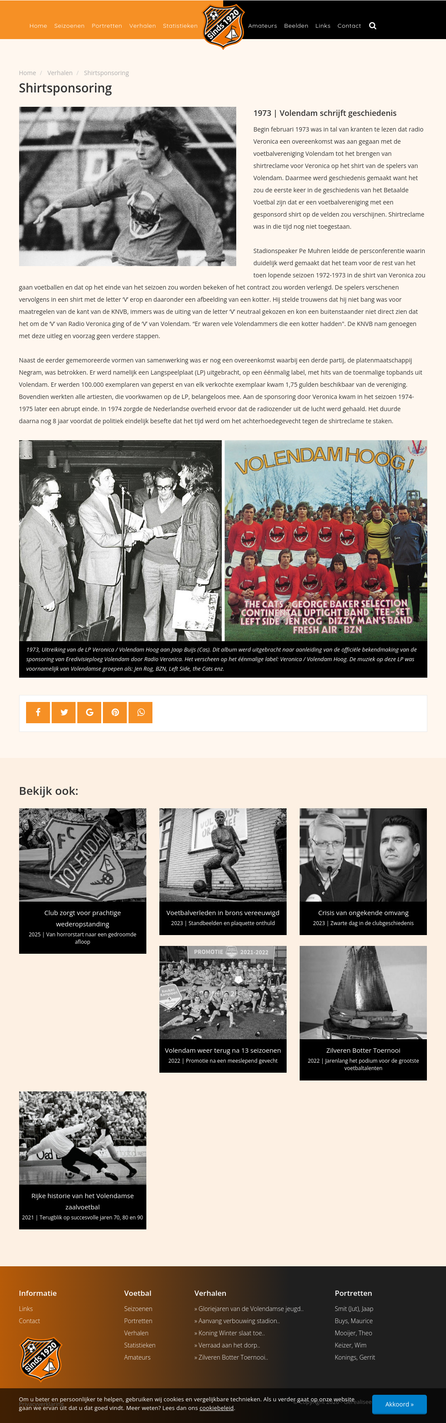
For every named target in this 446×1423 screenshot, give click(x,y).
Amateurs (263, 26)
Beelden (296, 26)
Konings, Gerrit (355, 1357)
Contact (349, 26)
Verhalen (142, 26)
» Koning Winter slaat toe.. (230, 1333)
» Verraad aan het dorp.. (227, 1345)
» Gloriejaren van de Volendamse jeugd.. (249, 1308)
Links (322, 26)
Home (38, 26)
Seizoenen (69, 26)
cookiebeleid (217, 1408)
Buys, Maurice (354, 1321)
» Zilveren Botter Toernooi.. (231, 1357)
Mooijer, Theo (353, 1333)
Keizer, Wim (351, 1345)
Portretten (107, 26)
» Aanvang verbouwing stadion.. (237, 1321)
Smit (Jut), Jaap (354, 1308)
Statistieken (180, 26)
